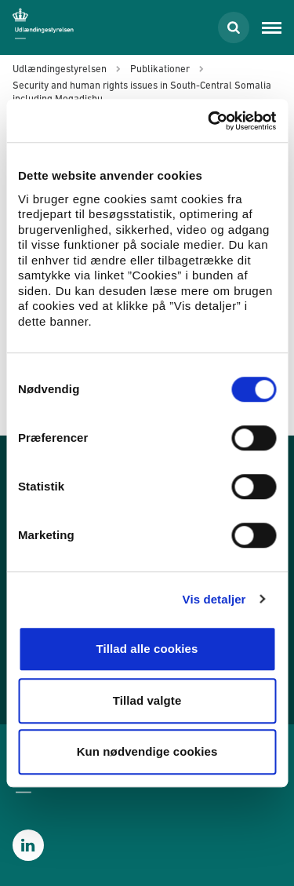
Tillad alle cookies (147, 648)
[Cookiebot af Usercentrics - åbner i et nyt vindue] (209, 121)
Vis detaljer (214, 599)
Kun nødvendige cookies (147, 751)
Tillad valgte (147, 700)
